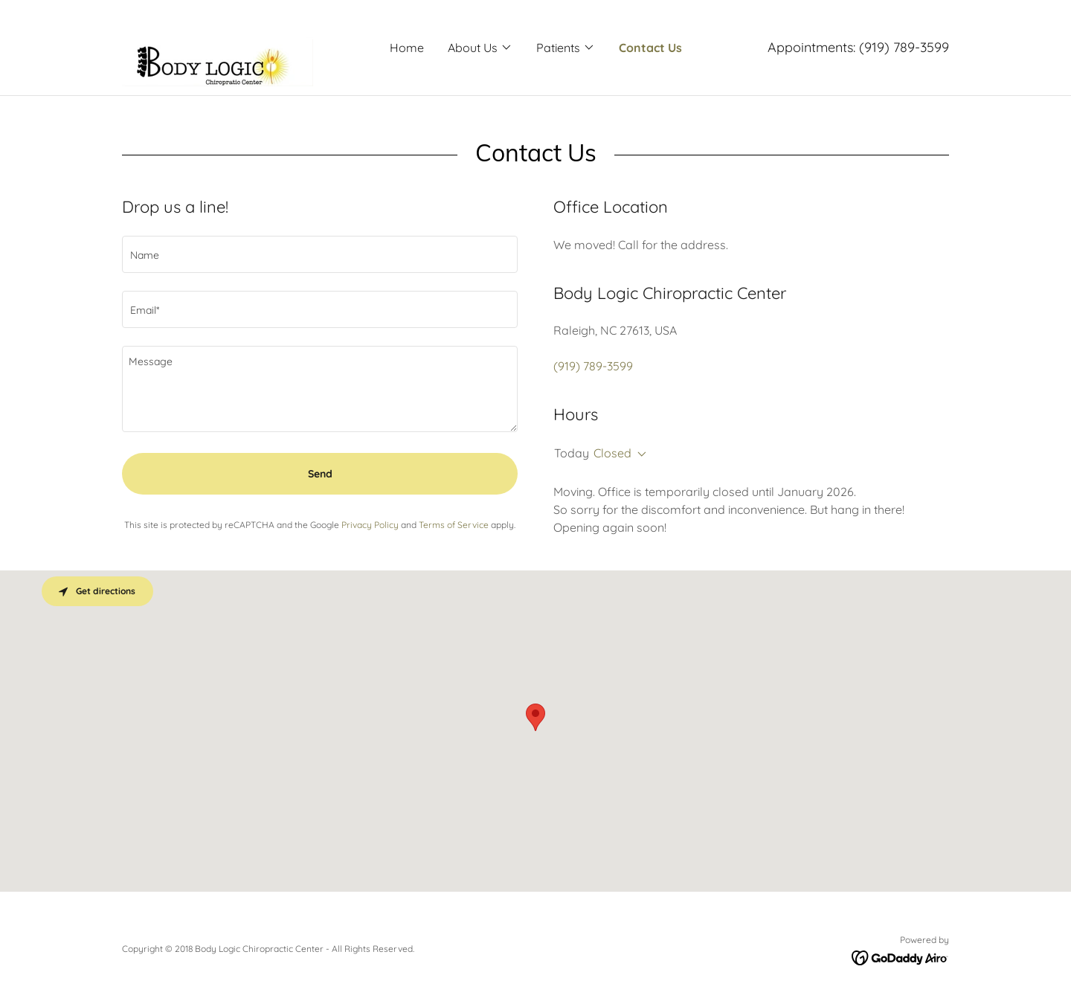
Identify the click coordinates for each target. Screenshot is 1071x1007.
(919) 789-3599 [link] (904, 47)
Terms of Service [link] (454, 524)
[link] (217, 46)
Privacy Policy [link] (370, 524)
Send (320, 473)
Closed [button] (612, 452)
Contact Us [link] (650, 47)
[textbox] (320, 254)
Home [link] (407, 47)
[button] (480, 48)
